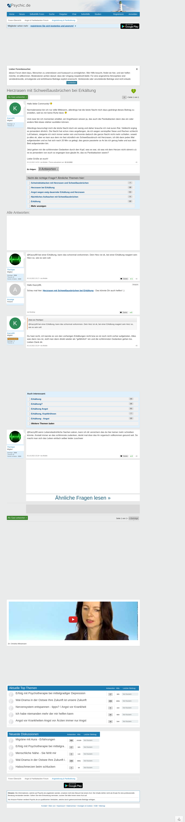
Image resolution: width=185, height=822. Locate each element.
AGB (95, 806)
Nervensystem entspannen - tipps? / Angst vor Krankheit (51, 706)
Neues (22, 14)
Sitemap (102, 806)
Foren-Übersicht (14, 779)
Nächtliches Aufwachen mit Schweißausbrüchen (54, 197)
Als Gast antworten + (17, 97)
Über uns (52, 806)
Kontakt (44, 806)
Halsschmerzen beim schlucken (35, 766)
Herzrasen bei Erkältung (43, 187)
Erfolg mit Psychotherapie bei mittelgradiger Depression (50, 693)
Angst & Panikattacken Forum (36, 779)
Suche (51, 14)
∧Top (179, 819)
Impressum (61, 806)
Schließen (71, 83)
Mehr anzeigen (38, 206)
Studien (98, 14)
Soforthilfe (85, 14)
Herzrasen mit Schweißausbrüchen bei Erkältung (51, 90)
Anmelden (133, 14)
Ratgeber (63, 14)
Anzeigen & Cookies (84, 806)
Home (11, 14)
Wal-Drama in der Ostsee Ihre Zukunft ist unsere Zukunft (51, 700)
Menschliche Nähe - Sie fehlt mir (36, 753)
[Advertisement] (83, 476)
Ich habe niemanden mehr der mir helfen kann (44, 713)
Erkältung (36, 201)
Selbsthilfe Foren (37, 14)
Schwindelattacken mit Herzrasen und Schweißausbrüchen (60, 183)
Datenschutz (71, 806)
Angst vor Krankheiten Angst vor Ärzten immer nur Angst (51, 720)
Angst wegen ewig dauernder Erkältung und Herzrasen (58, 192)
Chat (74, 14)
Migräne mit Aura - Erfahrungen (35, 739)
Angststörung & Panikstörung (63, 779)
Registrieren (118, 14)
